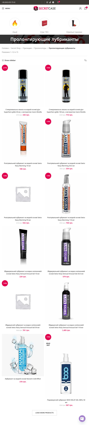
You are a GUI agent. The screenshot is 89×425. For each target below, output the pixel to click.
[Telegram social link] (53, 2)
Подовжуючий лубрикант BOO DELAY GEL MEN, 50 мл (66, 405)
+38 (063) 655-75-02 (8, 2)
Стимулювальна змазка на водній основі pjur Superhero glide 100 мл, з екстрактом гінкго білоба (66, 111)
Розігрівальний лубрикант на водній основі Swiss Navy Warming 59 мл (23, 221)
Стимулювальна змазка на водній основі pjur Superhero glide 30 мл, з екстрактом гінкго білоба (23, 111)
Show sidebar (10, 60)
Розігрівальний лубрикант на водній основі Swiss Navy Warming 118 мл (66, 221)
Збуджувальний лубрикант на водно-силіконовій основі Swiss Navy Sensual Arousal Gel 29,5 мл (66, 275)
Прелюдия (27, 48)
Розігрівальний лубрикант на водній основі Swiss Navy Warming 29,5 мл (66, 166)
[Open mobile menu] (6, 8)
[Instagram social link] (47, 2)
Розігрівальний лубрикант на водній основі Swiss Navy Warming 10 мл (23, 166)
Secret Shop (16, 48)
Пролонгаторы (40, 48)
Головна (5, 48)
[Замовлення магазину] (85, 60)
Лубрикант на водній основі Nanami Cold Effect (23, 384)
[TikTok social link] (50, 2)
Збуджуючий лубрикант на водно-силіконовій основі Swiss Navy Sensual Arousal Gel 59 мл (23, 330)
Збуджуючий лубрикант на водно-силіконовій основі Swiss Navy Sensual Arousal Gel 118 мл (66, 330)
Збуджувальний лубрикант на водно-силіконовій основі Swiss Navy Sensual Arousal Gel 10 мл (22, 275)
